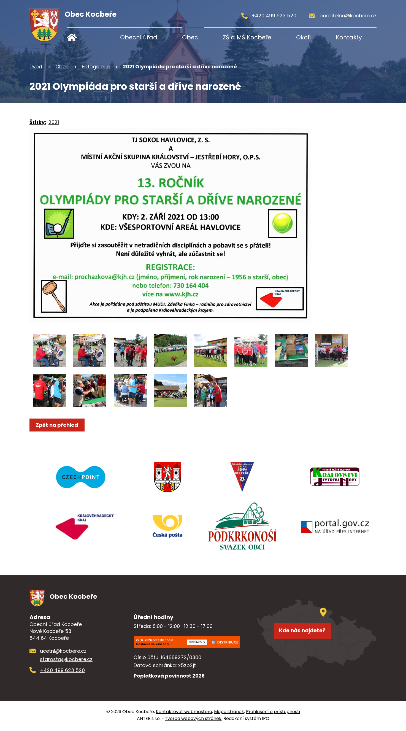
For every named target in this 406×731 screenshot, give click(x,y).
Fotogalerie (96, 66)
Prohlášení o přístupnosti (273, 713)
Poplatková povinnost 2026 (169, 677)
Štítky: (37, 122)
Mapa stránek (229, 713)
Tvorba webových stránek (193, 720)
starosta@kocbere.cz (66, 660)
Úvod (84, 37)
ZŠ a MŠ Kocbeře (247, 37)
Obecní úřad (138, 37)
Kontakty (349, 37)
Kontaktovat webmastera (184, 713)
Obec (190, 37)
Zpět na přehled (60, 425)
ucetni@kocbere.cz (63, 652)
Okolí (303, 37)
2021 (53, 122)
